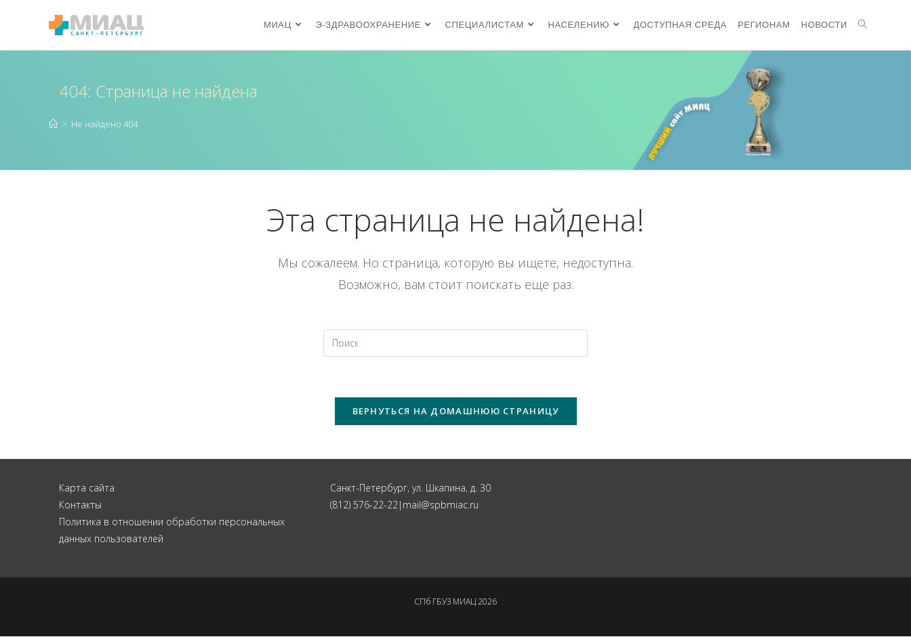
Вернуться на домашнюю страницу (455, 411)
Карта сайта (87, 487)
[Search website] (862, 25)
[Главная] (53, 124)
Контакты (80, 504)
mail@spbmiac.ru (441, 504)
